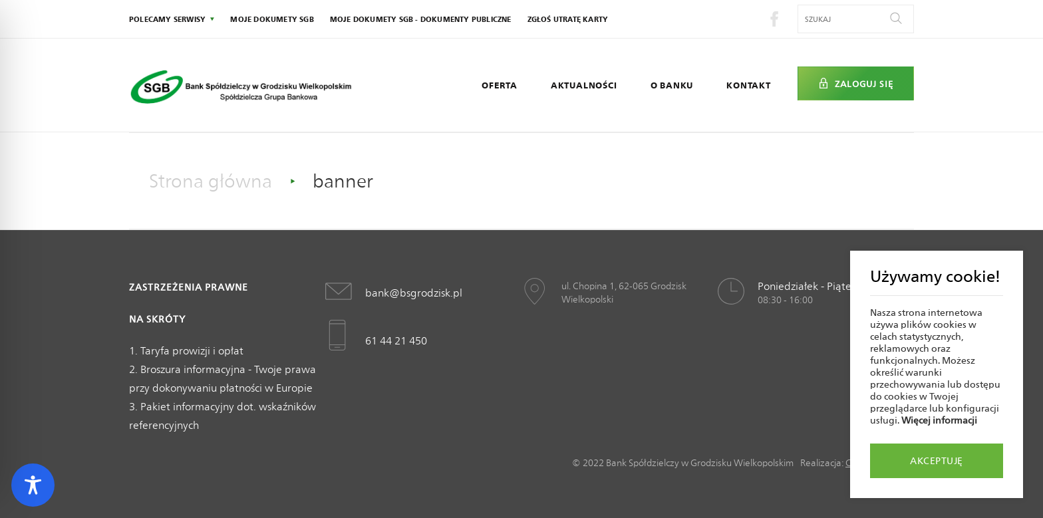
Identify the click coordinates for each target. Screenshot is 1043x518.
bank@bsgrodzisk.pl (413, 293)
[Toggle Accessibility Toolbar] (33, 485)
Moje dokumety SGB (271, 19)
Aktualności (584, 85)
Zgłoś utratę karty (568, 19)
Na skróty (157, 319)
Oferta (500, 85)
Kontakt (748, 85)
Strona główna (210, 181)
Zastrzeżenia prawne (188, 287)
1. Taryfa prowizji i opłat (186, 350)
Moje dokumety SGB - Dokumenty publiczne (421, 19)
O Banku (672, 85)
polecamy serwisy (167, 19)
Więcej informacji (939, 420)
